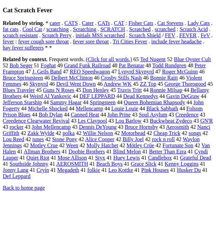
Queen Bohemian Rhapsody (154, 102)
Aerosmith (177, 127)
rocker (17, 127)
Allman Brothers (42, 151)
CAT (119, 23)
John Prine (119, 115)
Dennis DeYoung (98, 127)
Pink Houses (154, 170)
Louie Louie (124, 108)
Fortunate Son (177, 145)
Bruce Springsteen (23, 78)
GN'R (206, 121)
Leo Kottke (120, 170)
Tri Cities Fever (130, 41)
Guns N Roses (59, 90)
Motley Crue (44, 145)
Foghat (48, 65)
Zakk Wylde (41, 133)
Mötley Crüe (140, 145)
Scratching (84, 29)
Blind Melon (127, 151)
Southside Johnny (29, 164)
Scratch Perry (57, 35)
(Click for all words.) (109, 59)
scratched (165, 29)
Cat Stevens (170, 23)
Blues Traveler (19, 90)
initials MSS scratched (100, 35)
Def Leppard (16, 176)
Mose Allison (72, 158)
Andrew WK (118, 84)
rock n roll (163, 139)
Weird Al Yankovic (50, 96)
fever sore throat (91, 41)
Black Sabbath (162, 108)
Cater (88, 23)
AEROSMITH (72, 164)
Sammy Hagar (66, 102)
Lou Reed (13, 139)
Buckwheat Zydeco (171, 121)
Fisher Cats (141, 23)
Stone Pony (64, 139)
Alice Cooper (99, 139)
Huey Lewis (126, 158)
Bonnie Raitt (164, 78)
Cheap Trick (166, 133)
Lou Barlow (128, 121)
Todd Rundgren (169, 65)
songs (195, 133)
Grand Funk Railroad (87, 65)
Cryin (43, 170)
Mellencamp (89, 108)
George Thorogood (185, 84)
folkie (93, 170)
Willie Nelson (98, 133)
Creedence (187, 115)
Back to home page (24, 188)
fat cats (10, 29)
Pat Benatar (131, 65)
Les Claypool (92, 121)
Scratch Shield (145, 35)
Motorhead (133, 133)
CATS (71, 23)
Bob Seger (21, 65)
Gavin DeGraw (182, 96)
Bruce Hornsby (141, 127)
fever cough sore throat (43, 41)
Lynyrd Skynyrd (136, 71)
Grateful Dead (195, 158)
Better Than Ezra (167, 151)
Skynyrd (38, 84)
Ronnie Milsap (166, 90)
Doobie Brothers (86, 151)
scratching (57, 29)
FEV (170, 35)
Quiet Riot (37, 158)
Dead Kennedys (140, 96)
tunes (38, 139)
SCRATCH (112, 29)
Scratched (140, 29)
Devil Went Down (76, 84)
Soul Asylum (153, 115)
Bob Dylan (51, 115)
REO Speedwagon (90, 71)
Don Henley (95, 90)
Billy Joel (133, 139)
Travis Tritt (129, 90)
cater (55, 23)
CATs (104, 23)
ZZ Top (148, 84)
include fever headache (176, 41)
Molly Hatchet (102, 145)
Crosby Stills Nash (121, 78)
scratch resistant (20, 35)
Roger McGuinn (180, 71)
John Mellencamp (51, 127)
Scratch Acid (194, 29)
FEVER (188, 35)
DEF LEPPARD (97, 96)
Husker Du (189, 170)
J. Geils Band (47, 71)
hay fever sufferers (23, 48)
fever (8, 41)
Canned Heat (85, 115)
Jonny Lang (15, 170)
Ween (72, 145)
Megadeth (68, 170)
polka (69, 133)
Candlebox (160, 158)
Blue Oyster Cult (192, 59)
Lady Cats (198, 23)
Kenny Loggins (182, 164)
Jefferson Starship (22, 102)
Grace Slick (144, 164)
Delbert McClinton (72, 78)
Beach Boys (109, 164)
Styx (100, 158)
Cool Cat (32, 29)
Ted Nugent (153, 59)
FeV (205, 35)
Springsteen (103, 102)
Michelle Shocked (48, 108)
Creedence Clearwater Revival (36, 121)
